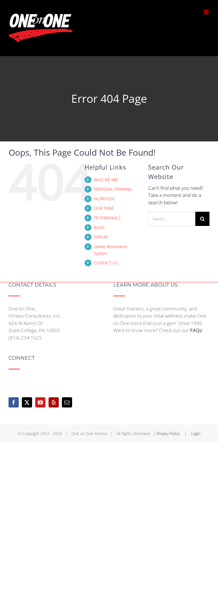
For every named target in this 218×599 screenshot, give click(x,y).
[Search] (202, 219)
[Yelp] (54, 402)
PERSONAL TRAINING (113, 189)
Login (195, 433)
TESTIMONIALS (107, 218)
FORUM (101, 237)
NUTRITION (104, 198)
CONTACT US (106, 262)
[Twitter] (27, 402)
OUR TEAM (103, 208)
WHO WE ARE (106, 179)
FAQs (196, 330)
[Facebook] (14, 402)
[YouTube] (40, 402)
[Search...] (171, 219)
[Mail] (67, 402)
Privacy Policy (169, 433)
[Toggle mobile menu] (206, 12)
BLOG (99, 227)
